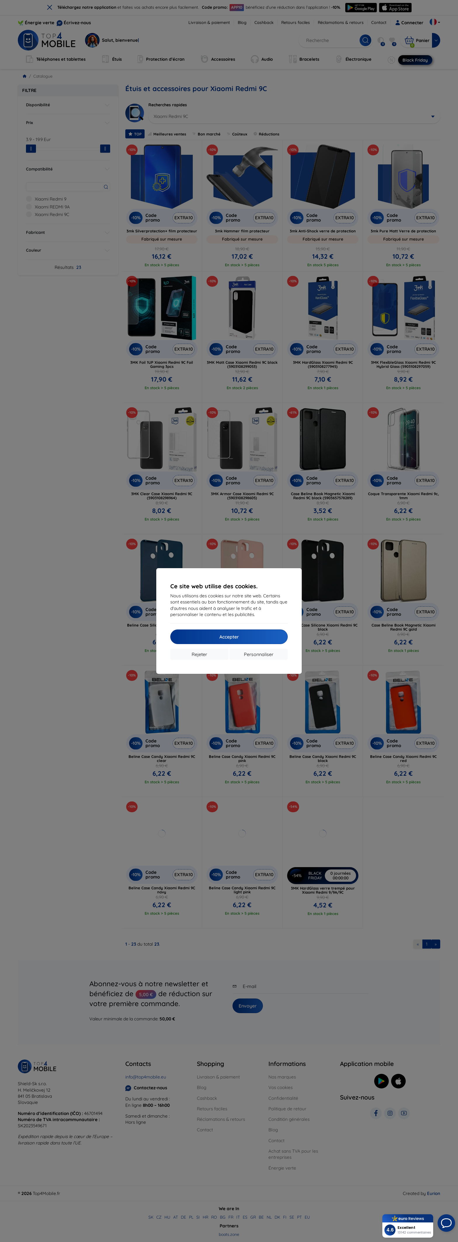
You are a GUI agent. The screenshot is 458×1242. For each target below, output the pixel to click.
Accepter (229, 637)
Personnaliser (258, 654)
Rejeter (199, 654)
